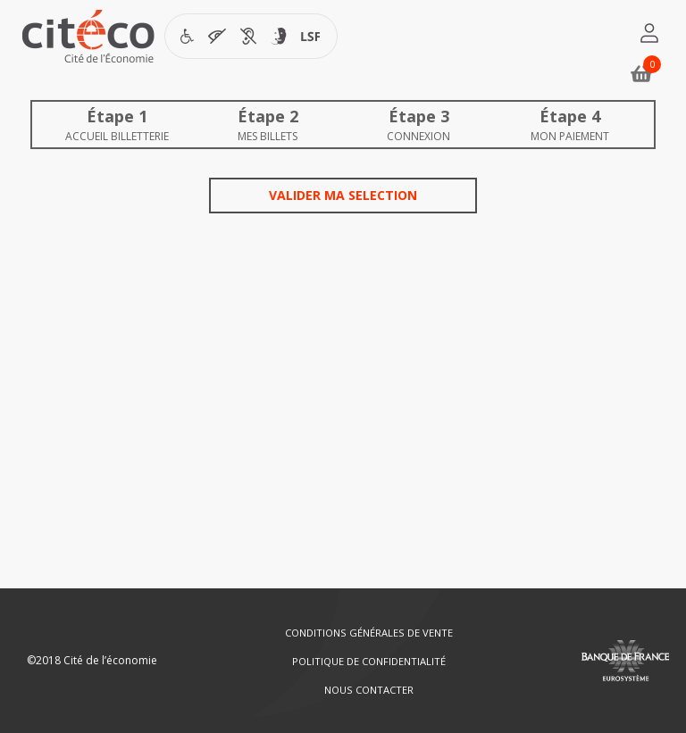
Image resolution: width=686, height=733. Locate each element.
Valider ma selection (343, 195)
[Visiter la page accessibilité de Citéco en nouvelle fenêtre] (251, 36)
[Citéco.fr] (88, 41)
